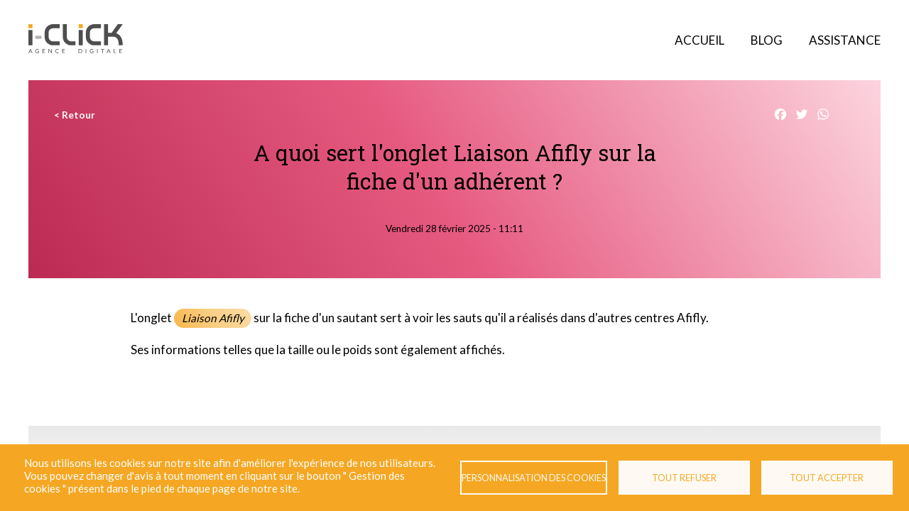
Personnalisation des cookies (534, 477)
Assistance (845, 40)
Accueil (699, 40)
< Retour (74, 115)
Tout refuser (684, 477)
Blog (767, 40)
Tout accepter (827, 477)
